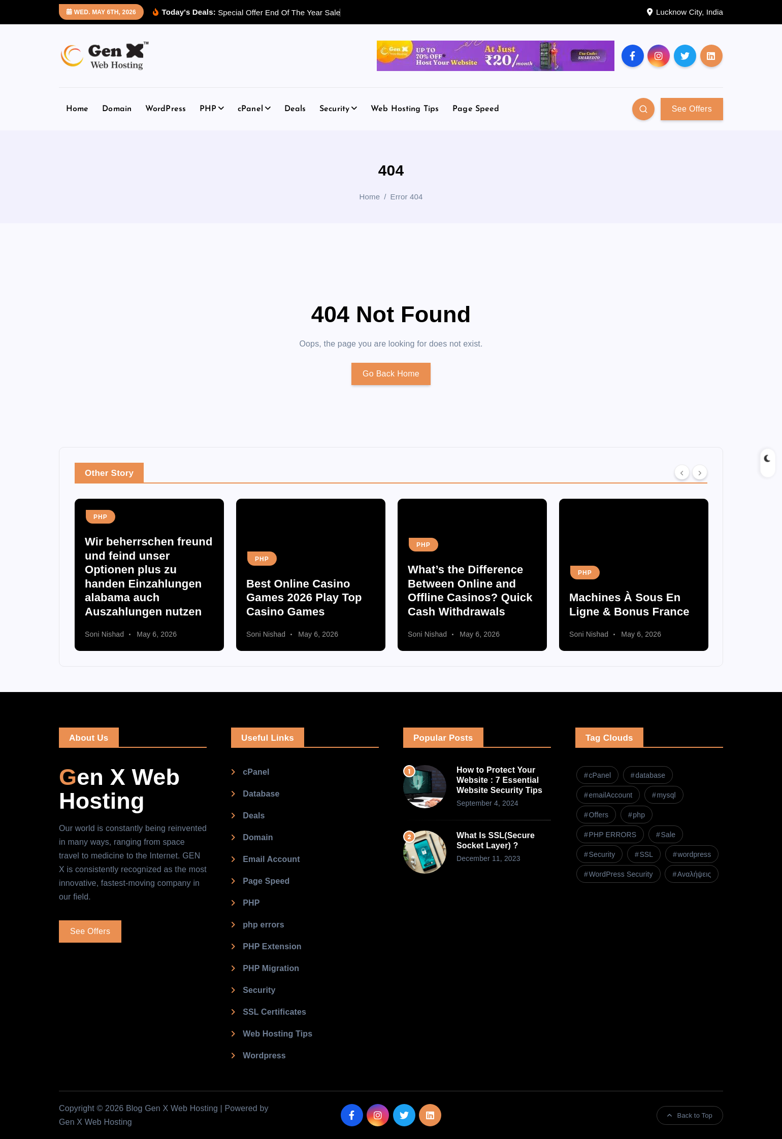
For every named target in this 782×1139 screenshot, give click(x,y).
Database (261, 793)
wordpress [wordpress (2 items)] (694, 854)
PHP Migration (271, 968)
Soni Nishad (104, 634)
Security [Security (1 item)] (602, 854)
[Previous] (682, 472)
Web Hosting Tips (405, 109)
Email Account (271, 859)
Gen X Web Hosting (119, 789)
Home (77, 109)
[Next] (699, 472)
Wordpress (264, 1055)
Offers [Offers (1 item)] (598, 815)
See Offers (692, 109)
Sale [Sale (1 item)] (668, 835)
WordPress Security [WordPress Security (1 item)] (621, 874)
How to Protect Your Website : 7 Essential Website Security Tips (499, 780)
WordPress (165, 109)
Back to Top (689, 1115)
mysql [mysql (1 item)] (666, 795)
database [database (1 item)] (650, 775)
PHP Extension (272, 946)
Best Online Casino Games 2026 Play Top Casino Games (304, 597)
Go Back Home (391, 373)
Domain (117, 109)
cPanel (250, 109)
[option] (149, 575)
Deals (295, 109)
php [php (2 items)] (639, 815)
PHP (208, 109)
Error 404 (406, 196)
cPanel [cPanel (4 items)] (600, 775)
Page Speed (476, 109)
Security (334, 109)
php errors (263, 924)
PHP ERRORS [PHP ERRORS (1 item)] (612, 835)
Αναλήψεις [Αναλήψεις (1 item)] (694, 874)
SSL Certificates (274, 1012)
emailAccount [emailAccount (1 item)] (610, 795)
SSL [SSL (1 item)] (646, 854)
